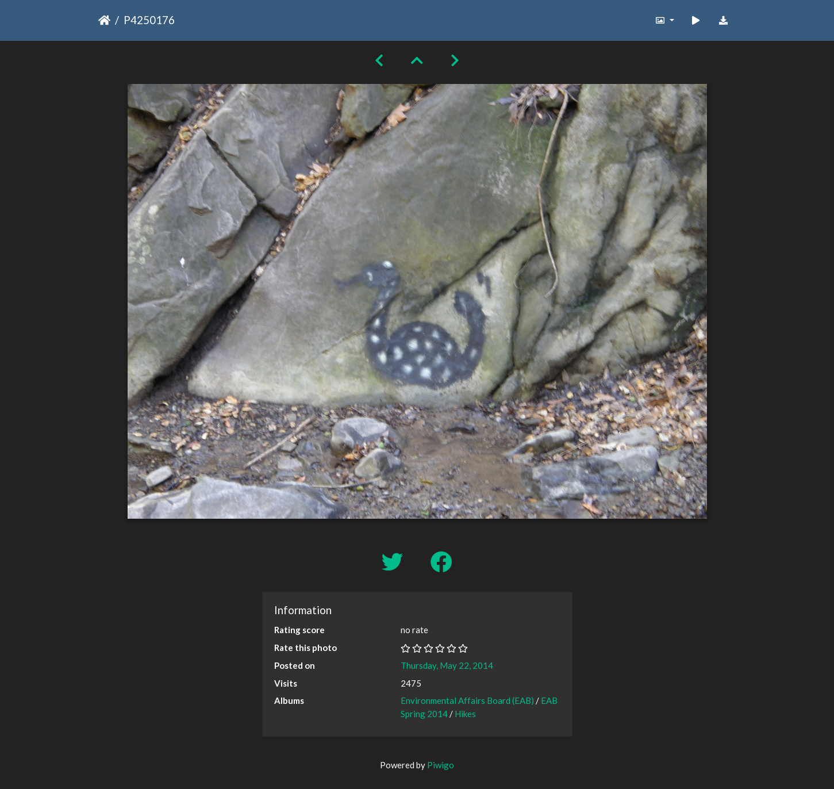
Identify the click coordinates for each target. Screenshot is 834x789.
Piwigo (440, 765)
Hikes (465, 713)
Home (104, 20)
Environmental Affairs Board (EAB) (467, 700)
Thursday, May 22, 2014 (447, 665)
